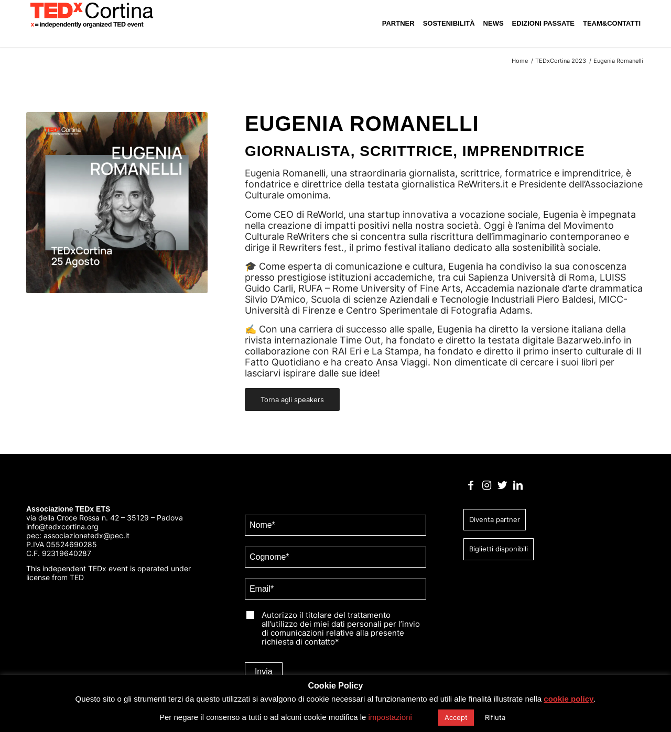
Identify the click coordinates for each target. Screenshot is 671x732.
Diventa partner (494, 522)
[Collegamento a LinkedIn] (518, 488)
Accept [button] (460, 717)
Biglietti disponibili (498, 552)
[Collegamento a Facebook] (471, 488)
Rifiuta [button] (500, 717)
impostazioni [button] (394, 717)
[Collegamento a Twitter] (502, 488)
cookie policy (577, 699)
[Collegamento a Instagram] (486, 488)
